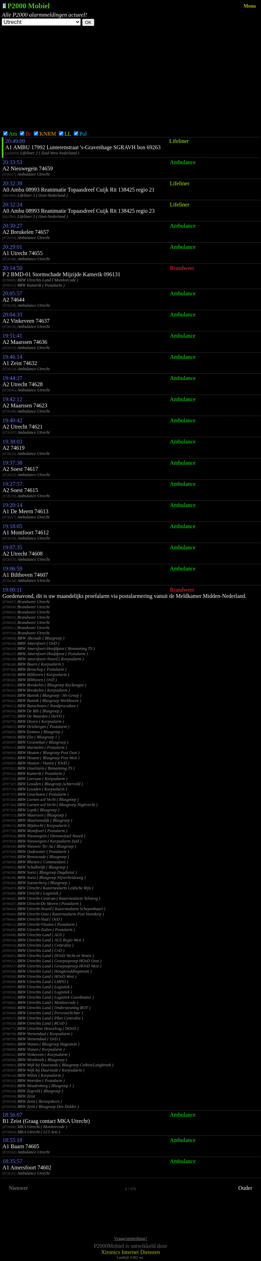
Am (10, 134)
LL (65, 134)
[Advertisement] (130, 78)
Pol (80, 134)
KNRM (45, 134)
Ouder (245, 1188)
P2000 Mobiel (28, 6)
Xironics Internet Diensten (130, 1252)
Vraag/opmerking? (130, 1238)
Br (25, 134)
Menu (250, 6)
